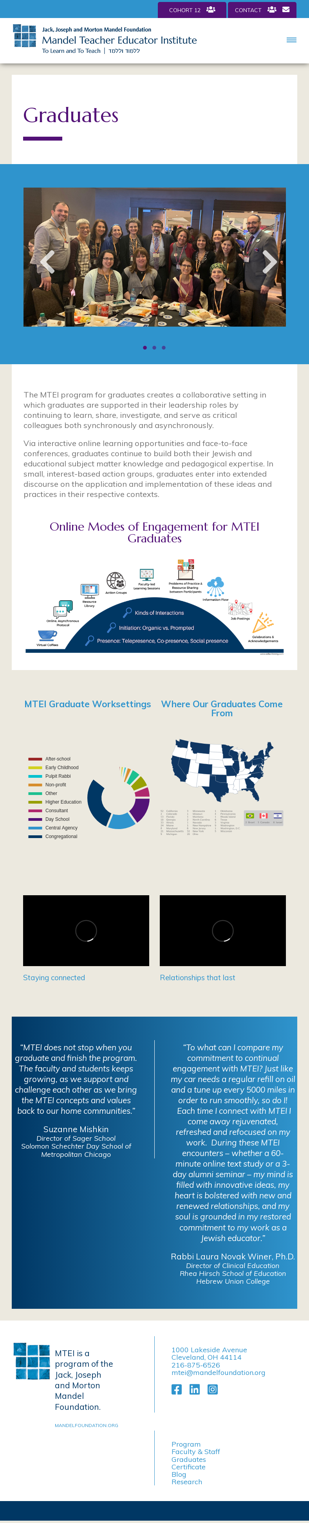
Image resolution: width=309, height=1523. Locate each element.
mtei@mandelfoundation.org (219, 1372)
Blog (179, 1474)
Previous (43, 265)
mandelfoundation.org (86, 1425)
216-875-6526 (196, 1364)
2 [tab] (155, 348)
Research (187, 1481)
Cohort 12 (192, 10)
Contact (262, 10)
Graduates (189, 1459)
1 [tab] (145, 348)
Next (266, 265)
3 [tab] (164, 348)
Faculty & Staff (196, 1451)
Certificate (189, 1466)
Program (186, 1444)
